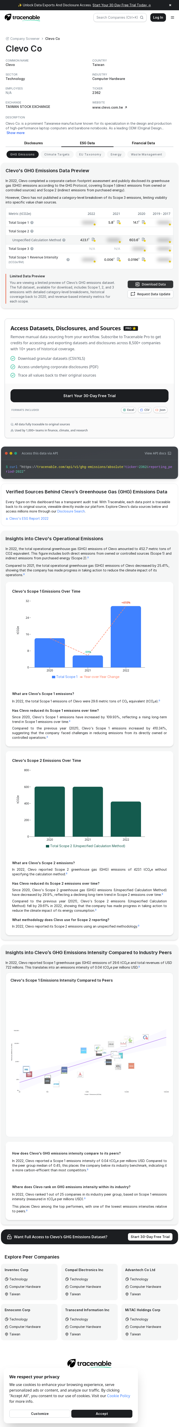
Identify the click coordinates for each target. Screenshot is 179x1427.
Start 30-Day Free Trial (150, 1237)
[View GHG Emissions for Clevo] (23, 154)
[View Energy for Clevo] (116, 154)
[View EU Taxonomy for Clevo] (90, 154)
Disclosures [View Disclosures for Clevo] (33, 143)
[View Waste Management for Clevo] (146, 154)
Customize (40, 1414)
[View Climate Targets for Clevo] (57, 154)
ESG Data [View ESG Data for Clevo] (87, 143)
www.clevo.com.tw (110, 107)
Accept (102, 1414)
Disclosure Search (71, 511)
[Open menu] (172, 17)
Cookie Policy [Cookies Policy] (118, 1395)
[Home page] (21, 17)
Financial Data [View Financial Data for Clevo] (143, 143)
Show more (16, 133)
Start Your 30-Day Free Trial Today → (122, 5)
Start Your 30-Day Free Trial (89, 395)
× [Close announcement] (170, 5)
